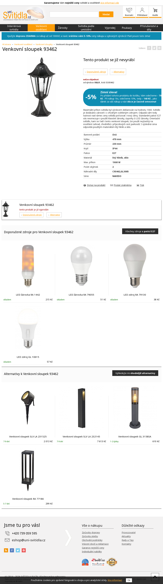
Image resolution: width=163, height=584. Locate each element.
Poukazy (127, 28)
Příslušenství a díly (149, 27)
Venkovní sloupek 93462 (36, 205)
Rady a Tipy (128, 540)
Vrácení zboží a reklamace (95, 543)
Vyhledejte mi (135, 373)
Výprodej (110, 28)
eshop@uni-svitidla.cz (28, 540)
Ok (129, 580)
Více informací (115, 580)
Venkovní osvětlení (41, 27)
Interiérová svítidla (14, 27)
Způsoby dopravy (91, 532)
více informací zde (109, 2)
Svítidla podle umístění (86, 27)
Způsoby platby (90, 536)
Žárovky (62, 28)
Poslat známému (123, 185)
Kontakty (126, 543)
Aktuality (126, 536)
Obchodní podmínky (92, 540)
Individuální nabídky (92, 551)
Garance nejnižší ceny (93, 547)
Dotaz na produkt (96, 185)
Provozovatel (128, 532)
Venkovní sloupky (44, 44)
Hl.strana (6, 44)
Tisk (142, 185)
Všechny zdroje (140, 231)
